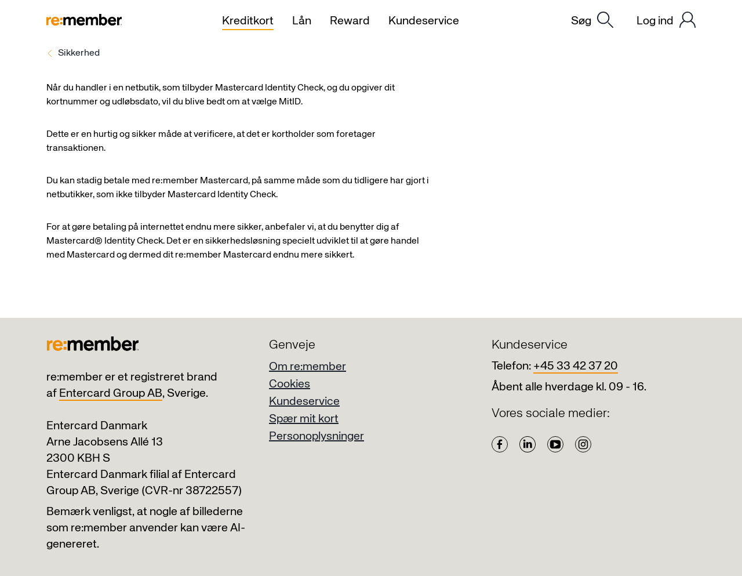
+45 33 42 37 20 (575, 366)
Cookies (289, 384)
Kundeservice (304, 402)
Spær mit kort (304, 419)
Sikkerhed (79, 53)
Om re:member (307, 367)
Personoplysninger (316, 436)
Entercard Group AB (110, 393)
